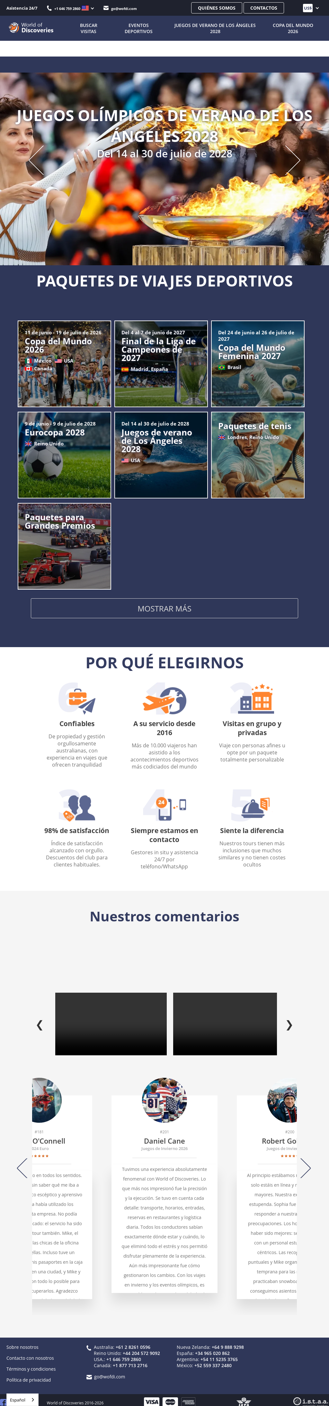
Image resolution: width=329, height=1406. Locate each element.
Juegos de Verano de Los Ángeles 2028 (213, 28)
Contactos (263, 8)
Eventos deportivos (136, 28)
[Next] (302, 1161)
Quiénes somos (217, 8)
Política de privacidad (28, 1373)
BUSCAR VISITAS (85, 28)
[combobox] (22, 1399)
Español (17, 1400)
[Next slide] (286, 159)
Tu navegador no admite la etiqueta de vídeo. (111, 1017)
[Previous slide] (42, 159)
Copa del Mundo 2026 (292, 28)
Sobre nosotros (22, 1340)
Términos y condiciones (31, 1362)
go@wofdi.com (120, 8)
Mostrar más (164, 609)
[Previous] (25, 1161)
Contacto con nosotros (30, 1351)
